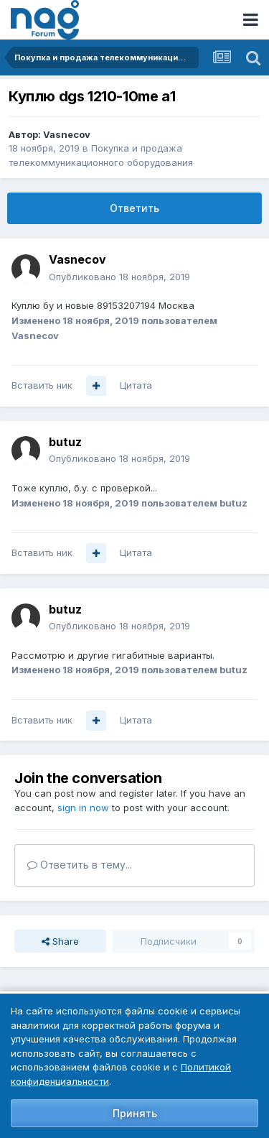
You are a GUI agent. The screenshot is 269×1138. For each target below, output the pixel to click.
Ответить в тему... (79, 865)
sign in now (83, 807)
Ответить (134, 208)
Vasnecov (66, 134)
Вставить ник (41, 385)
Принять (135, 1113)
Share (60, 941)
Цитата (136, 385)
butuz (65, 442)
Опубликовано (119, 276)
